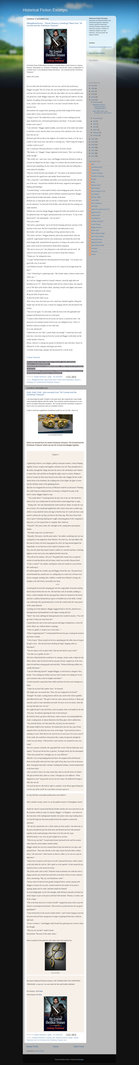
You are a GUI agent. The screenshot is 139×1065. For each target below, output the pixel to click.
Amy (92, 164)
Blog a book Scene (50, 380)
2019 (93, 97)
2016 (93, 142)
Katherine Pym (96, 212)
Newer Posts (32, 1046)
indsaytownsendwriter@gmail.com (100, 47)
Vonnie (93, 254)
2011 (93, 156)
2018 (93, 100)
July (94, 121)
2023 (93, 88)
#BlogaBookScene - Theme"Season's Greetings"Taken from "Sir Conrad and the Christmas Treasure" (54, 24)
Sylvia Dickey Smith (97, 245)
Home (56, 1046)
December (96, 102)
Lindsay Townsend (33, 357)
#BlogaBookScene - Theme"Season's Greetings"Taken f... (100, 106)
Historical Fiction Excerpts (45, 10)
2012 (93, 153)
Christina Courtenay (97, 176)
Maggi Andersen (96, 227)
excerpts (48, 1038)
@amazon (71, 362)
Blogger (81, 1059)
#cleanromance (56, 373)
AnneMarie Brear (96, 167)
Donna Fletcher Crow (98, 191)
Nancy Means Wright (98, 233)
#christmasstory (32, 373)
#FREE (63, 366)
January (96, 135)
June (95, 124)
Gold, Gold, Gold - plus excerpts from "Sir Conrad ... (102, 112)
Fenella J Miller (96, 197)
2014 (93, 147)
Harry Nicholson (96, 203)
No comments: (58, 377)
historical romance (62, 1038)
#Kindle (65, 362)
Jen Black (94, 206)
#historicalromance (48, 371)
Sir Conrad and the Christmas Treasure (46, 382)
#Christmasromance (75, 371)
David (93, 182)
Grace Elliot (95, 200)
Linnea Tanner (95, 224)
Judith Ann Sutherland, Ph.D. (100, 209)
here (41, 991)
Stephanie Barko (96, 242)
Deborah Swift (95, 185)
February (96, 132)
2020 (93, 94)
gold (53, 1038)
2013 (93, 150)
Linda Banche (95, 218)
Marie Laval (95, 230)
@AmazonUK (31, 366)
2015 (93, 144)
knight (71, 1038)
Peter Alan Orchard (97, 236)
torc (65, 1040)
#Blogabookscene (37, 380)
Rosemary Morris (96, 239)
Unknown (94, 248)
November (96, 118)
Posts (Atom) (40, 1051)
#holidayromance (61, 371)
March (95, 130)
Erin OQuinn (95, 194)
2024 (93, 85)
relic (35, 1040)
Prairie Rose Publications (65, 380)
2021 (93, 91)
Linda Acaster (95, 215)
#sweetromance (44, 373)
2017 (93, 139)
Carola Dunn (95, 170)
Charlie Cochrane (97, 173)
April (94, 127)
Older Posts (78, 1046)
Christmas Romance (38, 1038)
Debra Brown (95, 188)
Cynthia (93, 179)
